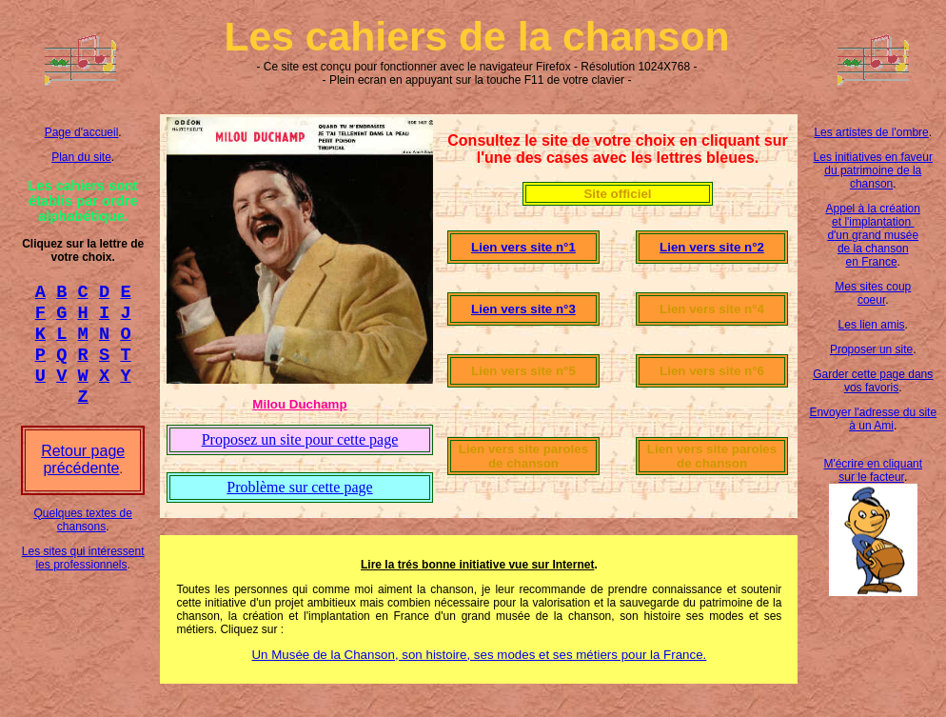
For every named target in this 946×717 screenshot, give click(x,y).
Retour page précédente (83, 476)
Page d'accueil (82, 132)
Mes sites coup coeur (873, 293)
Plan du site (81, 157)
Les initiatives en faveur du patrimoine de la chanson (873, 170)
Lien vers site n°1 (523, 247)
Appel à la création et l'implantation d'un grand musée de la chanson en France (873, 235)
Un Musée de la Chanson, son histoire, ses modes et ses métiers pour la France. (478, 654)
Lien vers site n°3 (523, 309)
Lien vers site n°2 (712, 247)
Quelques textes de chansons (82, 537)
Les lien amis (871, 324)
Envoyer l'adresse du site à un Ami (872, 419)
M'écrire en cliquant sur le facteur (872, 470)
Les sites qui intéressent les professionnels (83, 575)
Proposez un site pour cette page (300, 439)
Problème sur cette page (299, 487)
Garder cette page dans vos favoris (873, 381)
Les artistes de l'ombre (871, 132)
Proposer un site (871, 349)
